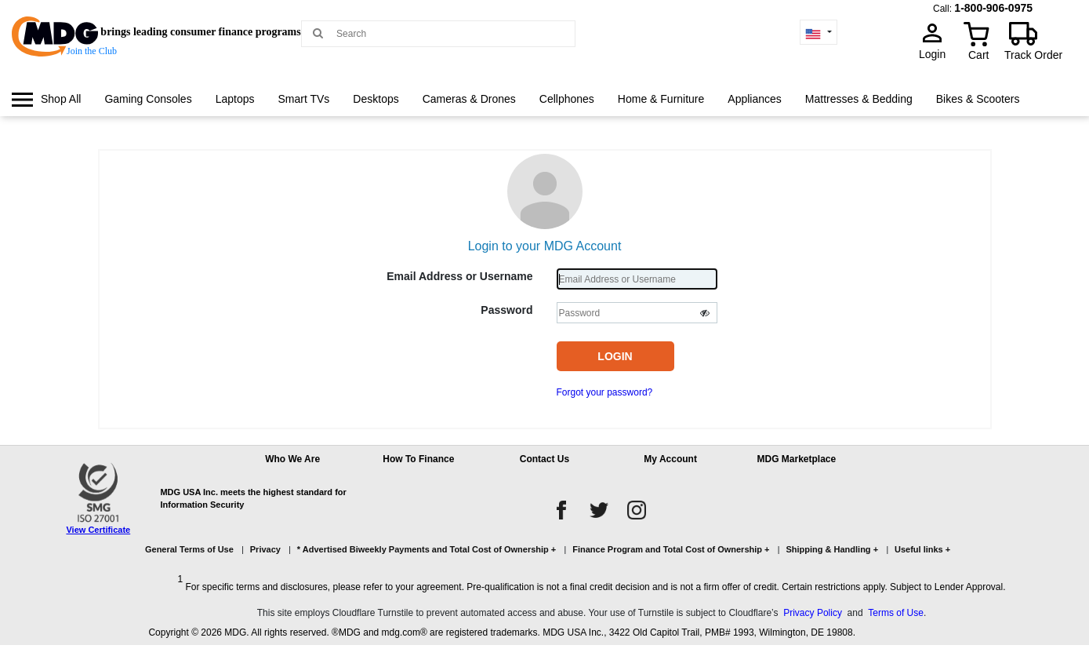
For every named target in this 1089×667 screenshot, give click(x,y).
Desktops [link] (375, 99)
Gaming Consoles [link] (147, 99)
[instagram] (636, 510)
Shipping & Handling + (832, 549)
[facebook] (561, 510)
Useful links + (922, 549)
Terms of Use (896, 612)
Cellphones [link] (566, 99)
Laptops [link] (235, 99)
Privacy (265, 549)
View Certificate (98, 529)
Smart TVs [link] (303, 99)
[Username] (637, 279)
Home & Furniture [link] (661, 99)
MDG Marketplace (796, 459)
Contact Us (544, 459)
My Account (670, 459)
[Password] (637, 312)
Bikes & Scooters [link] (978, 99)
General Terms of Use (189, 549)
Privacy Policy (812, 612)
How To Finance (418, 459)
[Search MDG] (444, 34)
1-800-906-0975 (993, 8)
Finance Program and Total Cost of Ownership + (670, 549)
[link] (46, 99)
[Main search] (317, 32)
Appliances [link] (755, 99)
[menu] (544, 114)
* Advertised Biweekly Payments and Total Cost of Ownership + (426, 549)
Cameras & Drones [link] (469, 99)
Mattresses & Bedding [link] (859, 99)
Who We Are (292, 459)
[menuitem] (46, 99)
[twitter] (599, 510)
